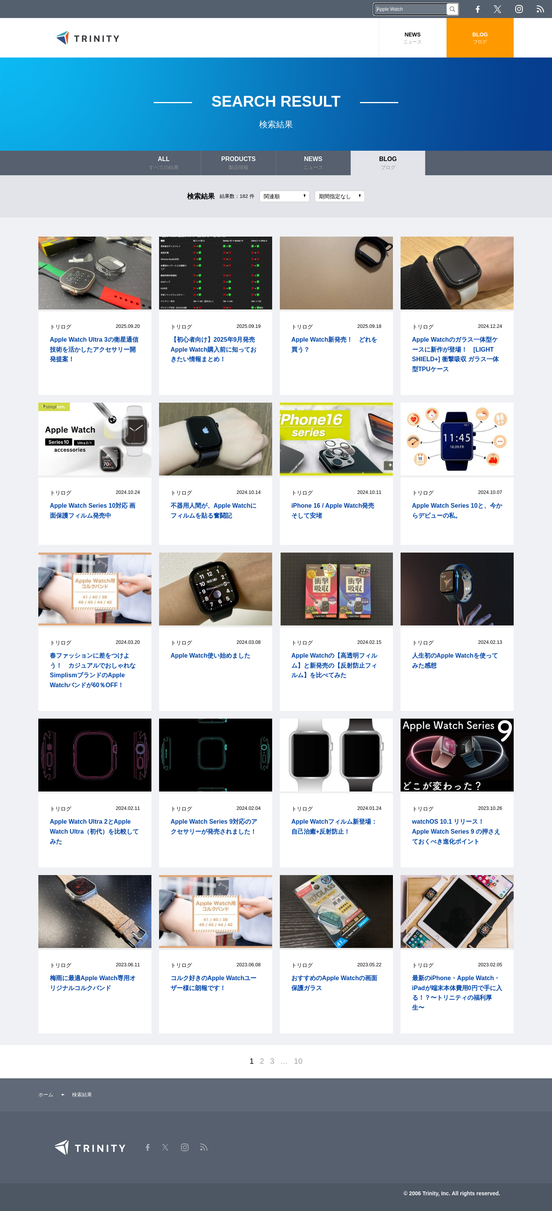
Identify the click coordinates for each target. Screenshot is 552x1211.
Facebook (478, 9)
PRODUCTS (238, 163)
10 (298, 1061)
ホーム (45, 1094)
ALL (164, 163)
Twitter (497, 9)
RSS (540, 9)
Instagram (519, 9)
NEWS (412, 38)
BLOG (480, 38)
